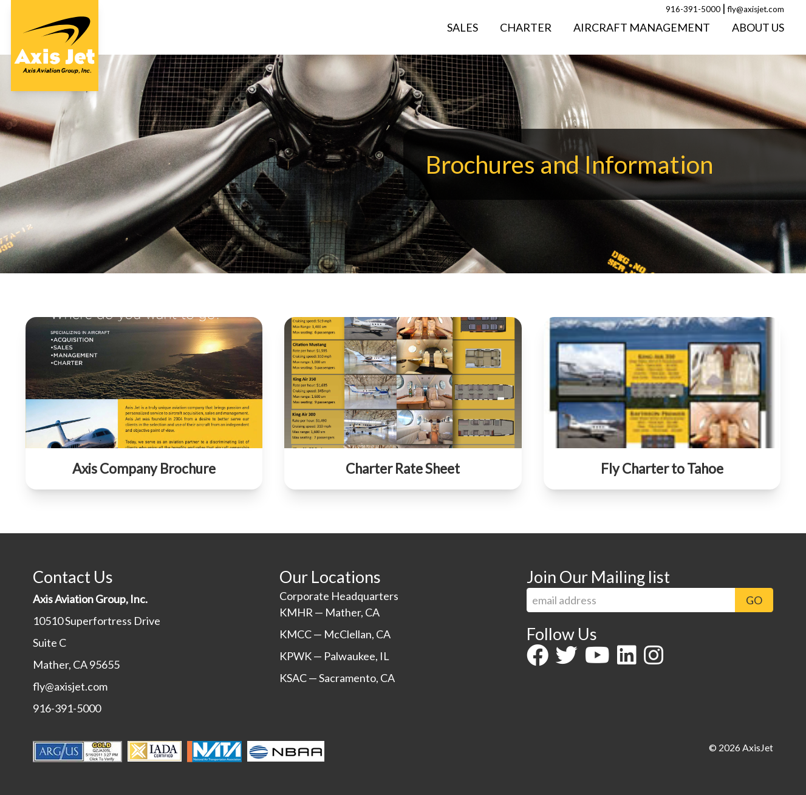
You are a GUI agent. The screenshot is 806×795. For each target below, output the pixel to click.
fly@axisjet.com (756, 9)
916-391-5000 (693, 9)
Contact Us (73, 577)
